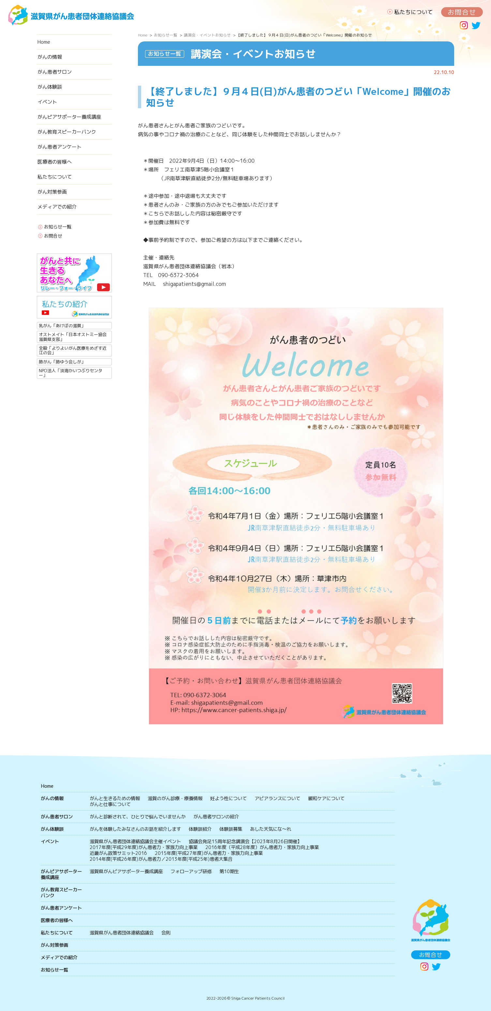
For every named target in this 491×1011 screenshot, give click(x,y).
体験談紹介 (200, 829)
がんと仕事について (110, 804)
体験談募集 (230, 829)
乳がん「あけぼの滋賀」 (62, 326)
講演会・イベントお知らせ (207, 35)
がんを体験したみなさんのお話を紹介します (135, 829)
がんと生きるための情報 (115, 798)
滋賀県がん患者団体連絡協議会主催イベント (135, 841)
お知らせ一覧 (57, 227)
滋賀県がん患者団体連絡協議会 (122, 933)
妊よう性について (228, 798)
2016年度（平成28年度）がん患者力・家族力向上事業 (262, 847)
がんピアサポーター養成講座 (69, 116)
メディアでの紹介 (57, 206)
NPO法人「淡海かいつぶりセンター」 (70, 373)
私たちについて (413, 12)
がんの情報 (49, 56)
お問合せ (462, 12)
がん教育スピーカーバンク (66, 131)
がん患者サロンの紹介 (216, 816)
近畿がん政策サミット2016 (118, 853)
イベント (47, 101)
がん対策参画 (52, 191)
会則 (166, 933)
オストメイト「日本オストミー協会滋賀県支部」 (73, 336)
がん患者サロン (54, 71)
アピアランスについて (277, 798)
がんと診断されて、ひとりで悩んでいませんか (138, 816)
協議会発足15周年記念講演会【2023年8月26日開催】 (245, 841)
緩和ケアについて (326, 798)
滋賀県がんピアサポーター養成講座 (126, 871)
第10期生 (229, 871)
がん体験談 (49, 86)
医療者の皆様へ (54, 161)
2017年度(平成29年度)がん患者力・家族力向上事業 (144, 847)
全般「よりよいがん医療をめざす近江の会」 (73, 350)
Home (43, 41)
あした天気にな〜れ (270, 829)
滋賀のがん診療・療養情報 (175, 798)
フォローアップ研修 (191, 871)
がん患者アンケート (59, 146)
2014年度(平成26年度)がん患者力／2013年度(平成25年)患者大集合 (161, 859)
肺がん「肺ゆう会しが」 (62, 362)
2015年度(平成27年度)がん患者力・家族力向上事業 (209, 853)
